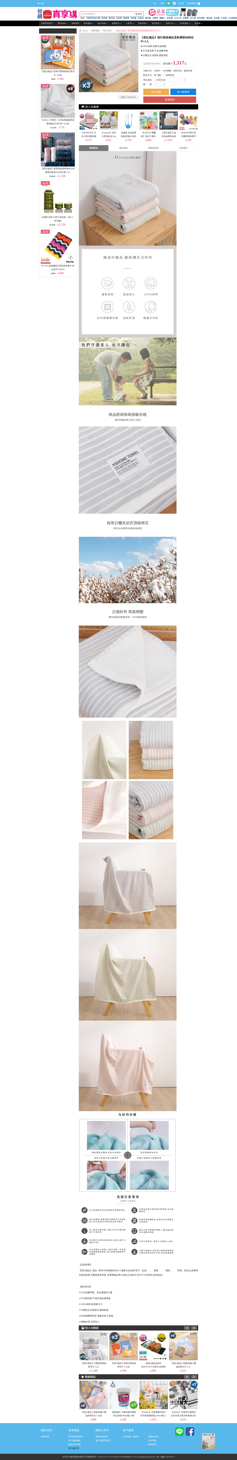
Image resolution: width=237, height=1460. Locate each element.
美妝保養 (143, 23)
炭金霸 (170, 18)
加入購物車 (183, 91)
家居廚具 (157, 23)
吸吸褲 (126, 18)
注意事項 (183, 148)
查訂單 (181, 3)
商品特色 (93, 148)
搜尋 (138, 14)
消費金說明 (153, 1436)
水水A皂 (177, 18)
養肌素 (209, 18)
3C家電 (130, 23)
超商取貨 (170, 75)
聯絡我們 (152, 1444)
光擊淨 (155, 18)
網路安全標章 (74, 1444)
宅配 (159, 75)
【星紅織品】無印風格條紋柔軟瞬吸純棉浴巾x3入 (138, 31)
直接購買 (170, 99)
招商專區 (45, 1436)
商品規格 (123, 148)
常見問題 (152, 1440)
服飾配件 (117, 23)
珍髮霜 (186, 18)
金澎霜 (217, 18)
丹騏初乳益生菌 (93, 18)
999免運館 (185, 23)
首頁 (41, 3)
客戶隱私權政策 (75, 1436)
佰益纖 (198, 23)
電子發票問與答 (103, 1440)
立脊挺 (224, 18)
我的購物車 (193, 3)
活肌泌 (141, 18)
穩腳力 (162, 18)
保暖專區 (75, 23)
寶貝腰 (148, 18)
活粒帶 (119, 18)
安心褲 (193, 18)
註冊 (162, 3)
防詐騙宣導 (73, 1448)
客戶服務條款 (74, 1440)
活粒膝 (133, 18)
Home (85, 31)
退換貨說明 (153, 148)
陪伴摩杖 (201, 18)
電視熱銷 (62, 23)
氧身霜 (104, 18)
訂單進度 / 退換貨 (131, 1436)
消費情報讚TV (47, 23)
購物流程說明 (102, 1436)
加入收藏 (156, 91)
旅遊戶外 (171, 23)
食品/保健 (102, 23)
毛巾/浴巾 (107, 31)
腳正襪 (112, 18)
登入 (155, 3)
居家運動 (88, 23)
